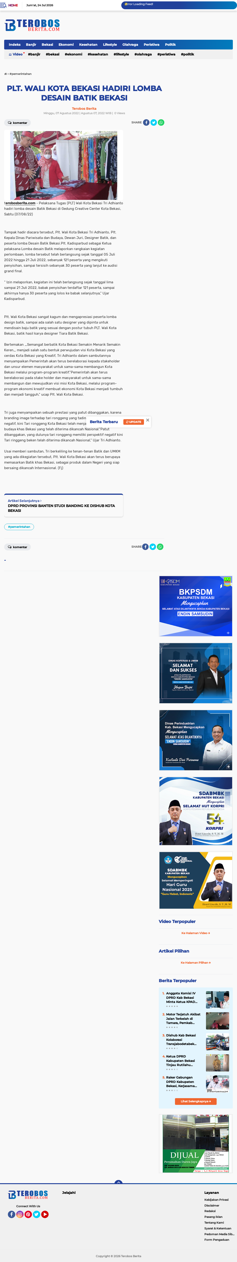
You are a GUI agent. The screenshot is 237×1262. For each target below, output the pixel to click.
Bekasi (47, 45)
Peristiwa (151, 45)
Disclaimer (211, 1205)
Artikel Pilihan (174, 951)
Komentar (17, 547)
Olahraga (130, 45)
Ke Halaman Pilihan (196, 962)
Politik (170, 45)
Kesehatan (88, 45)
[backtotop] (118, 1184)
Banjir (31, 45)
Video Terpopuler (177, 921)
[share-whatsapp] (161, 122)
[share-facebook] (146, 122)
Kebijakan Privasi (216, 1199)
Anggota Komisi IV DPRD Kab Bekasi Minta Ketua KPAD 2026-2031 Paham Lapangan (180, 997)
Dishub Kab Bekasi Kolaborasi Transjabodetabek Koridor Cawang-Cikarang (181, 1039)
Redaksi (209, 1211)
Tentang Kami (214, 1222)
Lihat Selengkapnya (196, 1101)
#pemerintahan (19, 527)
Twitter (38, 1216)
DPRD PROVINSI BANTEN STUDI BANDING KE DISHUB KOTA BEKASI (61, 508)
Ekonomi (66, 45)
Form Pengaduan (216, 1239)
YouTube (48, 1216)
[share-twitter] (153, 122)
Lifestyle (110, 45)
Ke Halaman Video (195, 933)
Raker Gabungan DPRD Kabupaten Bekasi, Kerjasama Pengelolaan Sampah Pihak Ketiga (183, 1082)
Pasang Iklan (213, 1217)
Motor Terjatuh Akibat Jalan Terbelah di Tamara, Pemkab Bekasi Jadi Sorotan (183, 1018)
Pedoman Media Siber (219, 1234)
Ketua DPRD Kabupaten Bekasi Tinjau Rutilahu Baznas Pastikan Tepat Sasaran (184, 1060)
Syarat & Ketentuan (217, 1228)
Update (133, 422)
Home (13, 5)
